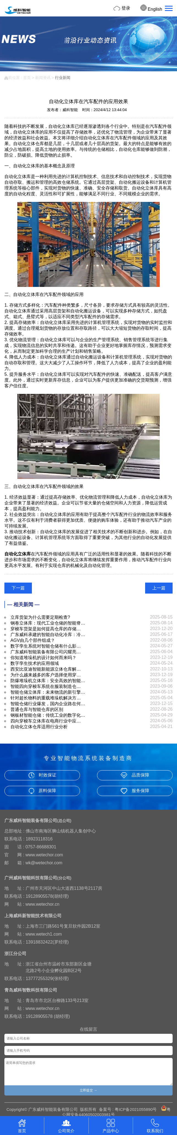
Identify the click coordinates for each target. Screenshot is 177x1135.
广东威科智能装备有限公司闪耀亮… (45, 652)
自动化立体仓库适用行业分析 (39, 726)
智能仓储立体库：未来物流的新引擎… (47, 692)
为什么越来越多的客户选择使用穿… (45, 675)
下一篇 (18, 588)
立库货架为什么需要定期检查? (40, 617)
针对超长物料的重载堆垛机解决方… (45, 698)
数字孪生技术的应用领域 (34, 663)
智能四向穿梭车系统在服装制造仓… (45, 686)
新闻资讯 (43, 77)
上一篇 (158, 588)
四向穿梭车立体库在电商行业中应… (45, 721)
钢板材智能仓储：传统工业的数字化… (47, 715)
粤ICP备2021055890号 (136, 1109)
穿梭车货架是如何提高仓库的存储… (45, 628)
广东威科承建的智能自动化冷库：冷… (47, 634)
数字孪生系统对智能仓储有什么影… (45, 646)
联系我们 (155, 1125)
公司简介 (66, 1125)
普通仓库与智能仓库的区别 (36, 709)
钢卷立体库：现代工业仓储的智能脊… (47, 623)
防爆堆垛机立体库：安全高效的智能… (47, 680)
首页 (27, 77)
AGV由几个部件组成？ (32, 640)
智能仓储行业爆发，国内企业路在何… (47, 703)
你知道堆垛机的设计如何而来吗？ (43, 657)
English (151, 9)
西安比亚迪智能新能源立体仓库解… (45, 669)
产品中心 (111, 1125)
